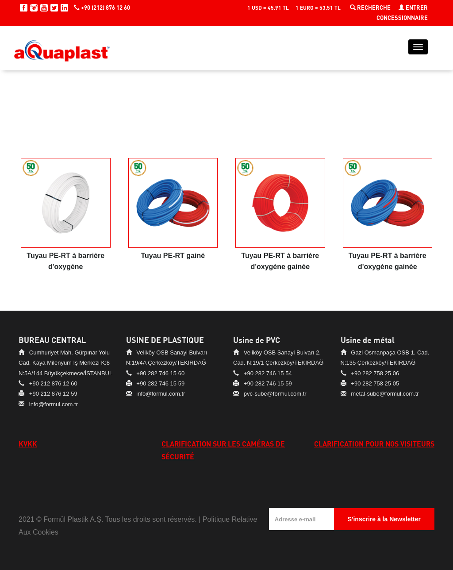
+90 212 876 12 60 (53, 383)
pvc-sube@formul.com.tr (275, 393)
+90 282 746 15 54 (268, 373)
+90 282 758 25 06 (375, 373)
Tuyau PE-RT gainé (173, 255)
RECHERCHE (371, 7)
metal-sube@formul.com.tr (384, 393)
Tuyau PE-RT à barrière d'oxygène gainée (280, 261)
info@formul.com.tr (53, 404)
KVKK (28, 443)
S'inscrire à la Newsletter (384, 519)
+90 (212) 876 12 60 (102, 7)
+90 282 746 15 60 (160, 373)
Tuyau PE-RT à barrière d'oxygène (65, 261)
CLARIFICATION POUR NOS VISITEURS (374, 443)
